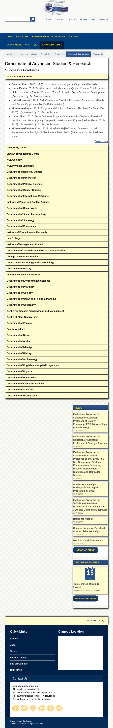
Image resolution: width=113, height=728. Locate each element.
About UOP (22, 36)
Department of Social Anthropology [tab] (56, 215)
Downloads (59, 19)
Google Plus (33, 708)
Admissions (58, 36)
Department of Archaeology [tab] (56, 360)
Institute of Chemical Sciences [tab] (56, 275)
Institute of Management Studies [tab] (56, 245)
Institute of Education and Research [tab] (56, 233)
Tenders (83, 19)
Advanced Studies (51, 45)
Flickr (59, 708)
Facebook (16, 708)
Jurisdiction (46, 54)
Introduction (12, 54)
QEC (36, 45)
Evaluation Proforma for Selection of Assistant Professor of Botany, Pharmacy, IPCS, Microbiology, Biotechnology (90, 421)
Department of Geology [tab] (56, 293)
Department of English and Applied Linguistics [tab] (56, 366)
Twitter (24, 708)
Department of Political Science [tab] (56, 185)
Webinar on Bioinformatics (88, 540)
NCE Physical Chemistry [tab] (56, 166)
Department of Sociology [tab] (56, 221)
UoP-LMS (72, 19)
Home (10, 36)
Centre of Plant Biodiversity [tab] (56, 318)
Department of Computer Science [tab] (56, 384)
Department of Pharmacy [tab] (56, 287)
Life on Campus (19, 663)
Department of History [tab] (56, 354)
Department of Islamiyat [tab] (56, 348)
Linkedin (42, 708)
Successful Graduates (78, 54)
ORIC (27, 45)
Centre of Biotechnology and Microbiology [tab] (56, 263)
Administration (40, 36)
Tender (14, 651)
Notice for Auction (83, 519)
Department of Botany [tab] (56, 269)
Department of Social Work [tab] (56, 209)
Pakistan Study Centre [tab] (56, 77)
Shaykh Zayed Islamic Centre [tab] (56, 154)
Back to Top (93, 621)
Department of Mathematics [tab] (56, 396)
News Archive (85, 550)
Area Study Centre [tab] (56, 148)
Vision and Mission (29, 54)
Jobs (92, 19)
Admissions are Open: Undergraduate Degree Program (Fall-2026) (85, 487)
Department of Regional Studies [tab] (56, 172)
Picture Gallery (18, 657)
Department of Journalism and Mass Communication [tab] (56, 251)
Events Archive (85, 598)
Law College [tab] (56, 239)
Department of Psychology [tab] (56, 178)
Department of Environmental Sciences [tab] (56, 281)
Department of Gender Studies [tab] (56, 191)
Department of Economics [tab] (56, 227)
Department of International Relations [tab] (56, 197)
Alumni (14, 638)
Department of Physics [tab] (56, 372)
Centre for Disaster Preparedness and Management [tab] (56, 312)
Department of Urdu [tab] (56, 336)
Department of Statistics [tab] (56, 390)
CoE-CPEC (16, 670)
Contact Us (103, 19)
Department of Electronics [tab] (56, 378)
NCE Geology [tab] (56, 160)
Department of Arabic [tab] (56, 342)
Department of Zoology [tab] (56, 324)
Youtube (50, 708)
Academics (74, 36)
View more (101, 141)
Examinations (14, 45)
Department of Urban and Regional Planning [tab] (56, 299)
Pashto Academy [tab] (56, 330)
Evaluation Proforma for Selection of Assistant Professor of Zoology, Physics (90, 439)
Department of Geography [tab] (56, 305)
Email (48, 19)
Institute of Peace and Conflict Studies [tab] (56, 203)
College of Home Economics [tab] (56, 257)
